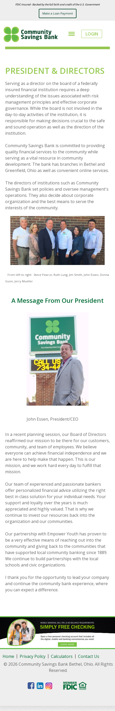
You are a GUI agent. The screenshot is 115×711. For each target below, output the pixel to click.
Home (8, 656)
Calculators (62, 656)
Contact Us (88, 656)
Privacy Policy (32, 656)
